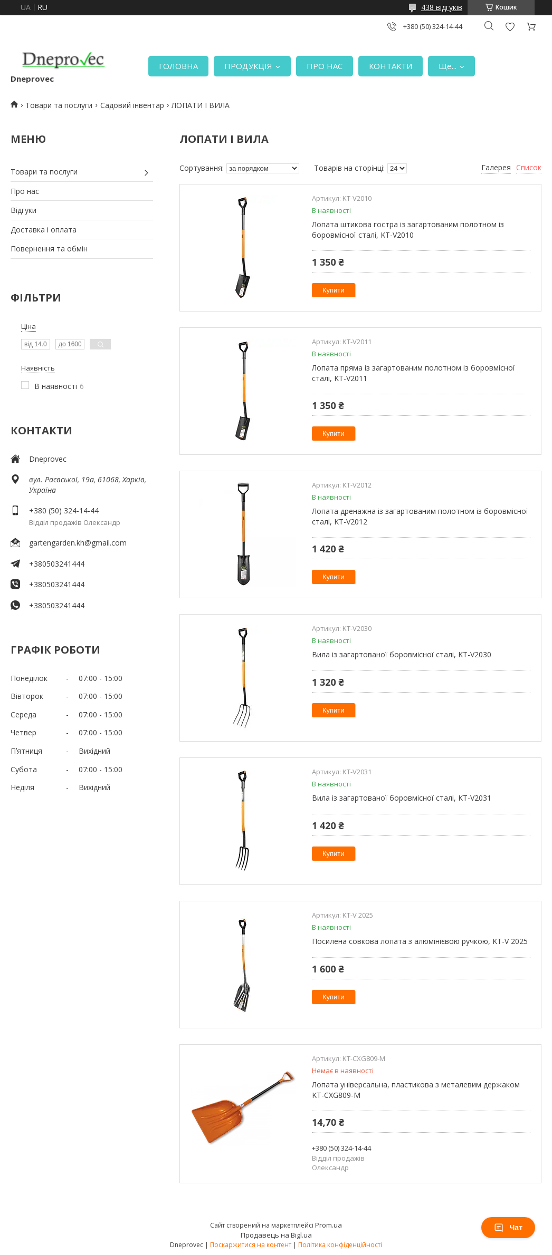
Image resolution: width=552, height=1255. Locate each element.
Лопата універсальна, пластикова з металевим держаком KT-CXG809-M (416, 1089)
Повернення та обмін (49, 249)
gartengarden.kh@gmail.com (78, 543)
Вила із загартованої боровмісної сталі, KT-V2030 (401, 654)
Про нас (25, 191)
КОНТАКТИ (390, 66)
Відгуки (23, 210)
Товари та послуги (58, 105)
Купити (333, 290)
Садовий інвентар (132, 105)
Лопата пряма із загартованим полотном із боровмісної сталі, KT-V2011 (413, 373)
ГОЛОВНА (178, 66)
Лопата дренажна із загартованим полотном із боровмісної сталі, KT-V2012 (420, 516)
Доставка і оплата (44, 230)
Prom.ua (328, 1225)
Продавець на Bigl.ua (276, 1235)
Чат (508, 1227)
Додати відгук (509, 26)
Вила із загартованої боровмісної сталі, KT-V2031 (401, 798)
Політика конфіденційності (340, 1244)
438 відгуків (441, 7)
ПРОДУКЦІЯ (248, 66)
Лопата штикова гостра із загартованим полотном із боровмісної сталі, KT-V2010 (408, 229)
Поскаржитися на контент (250, 1244)
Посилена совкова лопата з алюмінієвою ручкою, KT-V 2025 (420, 941)
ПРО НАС (324, 66)
